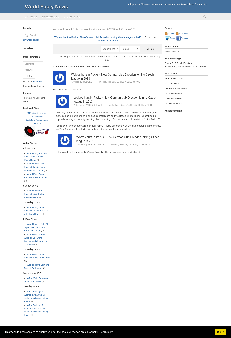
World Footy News (46, 6)
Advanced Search (50, 16)
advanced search (31, 40)
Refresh (150, 49)
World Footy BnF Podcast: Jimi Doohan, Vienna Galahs (35, 194)
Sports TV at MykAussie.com (37, 120)
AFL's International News (36, 113)
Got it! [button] (220, 332)
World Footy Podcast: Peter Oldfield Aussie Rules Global (36, 156)
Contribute (31, 16)
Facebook (182, 38)
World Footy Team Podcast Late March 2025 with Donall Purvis (36, 210)
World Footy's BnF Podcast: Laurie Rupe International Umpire (34, 167)
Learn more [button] (106, 332)
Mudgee (87, 82)
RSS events (182, 33)
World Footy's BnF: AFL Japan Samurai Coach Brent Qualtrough (36, 227)
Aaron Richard (94, 105)
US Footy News (36, 117)
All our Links (36, 123)
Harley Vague (96, 144)
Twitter (170, 38)
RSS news (170, 33)
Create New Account (107, 40)
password (37, 81)
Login (29, 76)
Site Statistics (72, 16)
